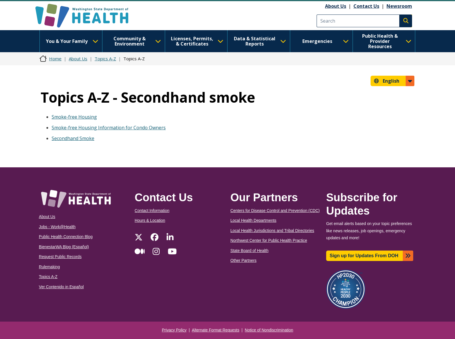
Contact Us (366, 6)
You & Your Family (72, 41)
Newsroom (399, 6)
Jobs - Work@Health (57, 227)
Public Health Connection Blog (66, 237)
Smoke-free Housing (74, 117)
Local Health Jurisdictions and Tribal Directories (272, 231)
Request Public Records (60, 257)
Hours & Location (150, 220)
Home (55, 58)
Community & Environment (137, 41)
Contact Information (152, 211)
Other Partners (243, 260)
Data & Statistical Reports (260, 41)
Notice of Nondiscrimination (269, 330)
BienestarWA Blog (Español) (64, 247)
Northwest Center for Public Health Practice (268, 240)
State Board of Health (249, 251)
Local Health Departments (253, 220)
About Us (335, 6)
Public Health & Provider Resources (386, 41)
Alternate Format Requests (215, 330)
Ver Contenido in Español (61, 287)
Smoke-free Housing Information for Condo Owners (109, 127)
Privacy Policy (174, 330)
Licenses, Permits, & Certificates (197, 41)
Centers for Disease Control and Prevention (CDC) (275, 211)
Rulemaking (49, 267)
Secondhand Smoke (73, 138)
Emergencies (325, 41)
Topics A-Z (105, 58)
